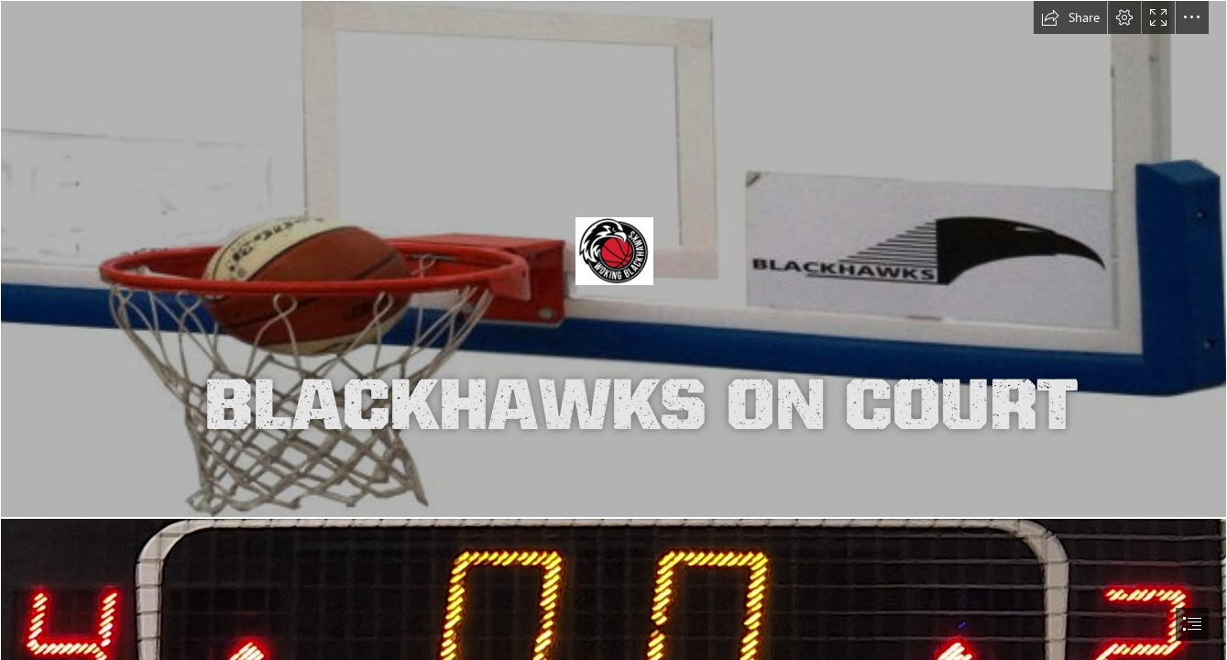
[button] (1070, 17)
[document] (613, 330)
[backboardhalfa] (613, 259)
